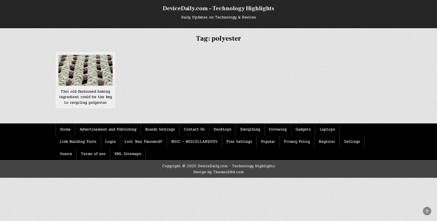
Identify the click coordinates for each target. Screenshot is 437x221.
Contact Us (194, 129)
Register (327, 141)
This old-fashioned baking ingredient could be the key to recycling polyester (85, 97)
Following (278, 129)
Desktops (222, 129)
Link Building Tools (78, 141)
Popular (268, 141)
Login (110, 141)
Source (66, 154)
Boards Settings (160, 129)
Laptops (327, 129)
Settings (352, 141)
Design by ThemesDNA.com (218, 172)
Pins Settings (239, 141)
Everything (250, 129)
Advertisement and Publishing (107, 129)
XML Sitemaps (127, 154)
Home (65, 129)
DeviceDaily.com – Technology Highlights (218, 8)
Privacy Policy (297, 141)
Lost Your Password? (143, 141)
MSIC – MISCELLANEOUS (194, 141)
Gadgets (303, 129)
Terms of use (93, 154)
